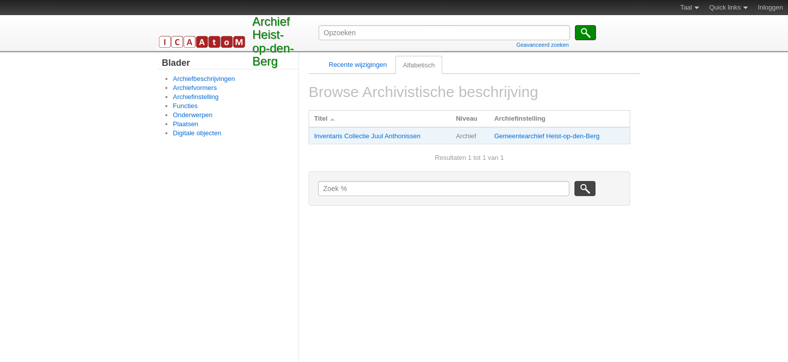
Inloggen (770, 7)
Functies (185, 106)
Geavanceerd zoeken (542, 45)
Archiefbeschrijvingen (204, 78)
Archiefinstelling (196, 97)
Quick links (725, 7)
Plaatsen (186, 124)
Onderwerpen (193, 115)
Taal (686, 7)
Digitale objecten (197, 133)
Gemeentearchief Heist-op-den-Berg (547, 136)
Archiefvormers (195, 88)
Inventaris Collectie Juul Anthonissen (367, 136)
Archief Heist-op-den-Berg (273, 41)
